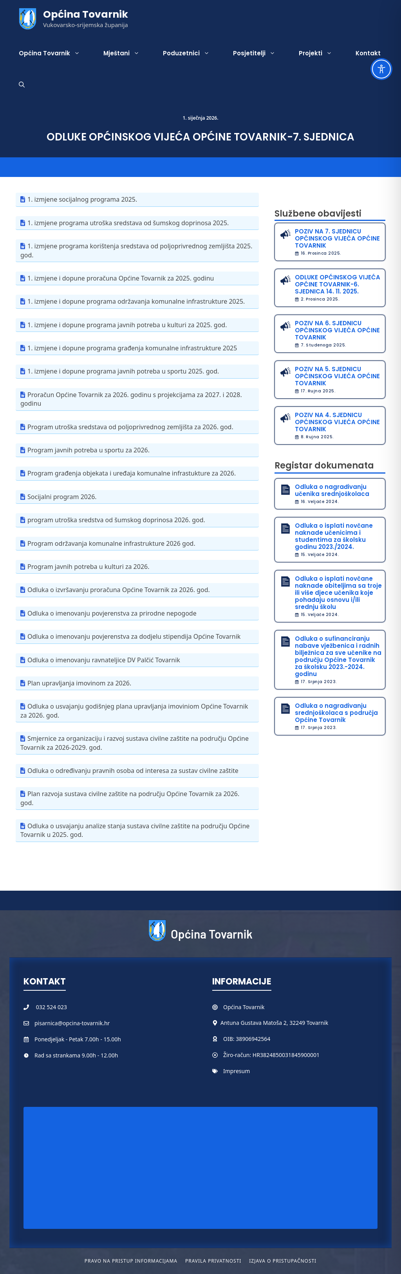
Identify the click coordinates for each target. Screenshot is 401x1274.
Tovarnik (253, 1007)
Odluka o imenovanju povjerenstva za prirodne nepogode (112, 613)
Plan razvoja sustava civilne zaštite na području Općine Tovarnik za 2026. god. (129, 798)
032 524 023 (51, 1007)
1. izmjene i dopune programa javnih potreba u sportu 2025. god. (123, 371)
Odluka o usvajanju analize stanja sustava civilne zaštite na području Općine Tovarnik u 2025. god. (134, 830)
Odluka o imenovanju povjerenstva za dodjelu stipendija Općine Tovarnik (133, 636)
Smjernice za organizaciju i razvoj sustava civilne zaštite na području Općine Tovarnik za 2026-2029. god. (134, 742)
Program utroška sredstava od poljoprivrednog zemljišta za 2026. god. (130, 427)
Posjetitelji (260, 53)
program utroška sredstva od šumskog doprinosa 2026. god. (116, 520)
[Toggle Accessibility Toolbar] (381, 69)
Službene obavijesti (318, 214)
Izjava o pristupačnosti (282, 1261)
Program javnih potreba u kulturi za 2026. (88, 566)
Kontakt (368, 53)
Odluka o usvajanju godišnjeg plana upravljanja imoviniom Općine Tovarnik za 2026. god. (134, 710)
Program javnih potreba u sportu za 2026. (88, 450)
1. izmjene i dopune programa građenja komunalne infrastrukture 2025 (132, 348)
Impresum (236, 1071)
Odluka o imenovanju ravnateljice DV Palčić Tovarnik (103, 660)
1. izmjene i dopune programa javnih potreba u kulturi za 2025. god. (127, 325)
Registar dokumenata (324, 465)
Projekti (321, 53)
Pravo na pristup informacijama (131, 1261)
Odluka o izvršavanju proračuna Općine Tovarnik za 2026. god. (118, 589)
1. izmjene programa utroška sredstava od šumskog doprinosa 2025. (128, 223)
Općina (233, 1007)
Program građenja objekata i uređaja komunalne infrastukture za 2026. (131, 473)
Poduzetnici (192, 53)
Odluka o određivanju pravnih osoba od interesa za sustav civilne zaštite (132, 770)
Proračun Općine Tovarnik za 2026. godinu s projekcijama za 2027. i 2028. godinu (131, 399)
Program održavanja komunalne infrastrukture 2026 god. (111, 543)
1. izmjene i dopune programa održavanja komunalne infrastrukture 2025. (136, 301)
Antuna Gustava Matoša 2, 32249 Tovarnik (274, 1022)
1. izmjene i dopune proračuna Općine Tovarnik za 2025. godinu (120, 278)
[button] (21, 84)
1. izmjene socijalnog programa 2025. (82, 199)
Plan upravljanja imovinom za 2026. (79, 683)
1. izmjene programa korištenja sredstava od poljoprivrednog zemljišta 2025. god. (136, 250)
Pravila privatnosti (213, 1261)
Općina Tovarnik (85, 14)
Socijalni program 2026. (62, 496)
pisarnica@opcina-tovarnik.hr (72, 1023)
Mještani (127, 53)
